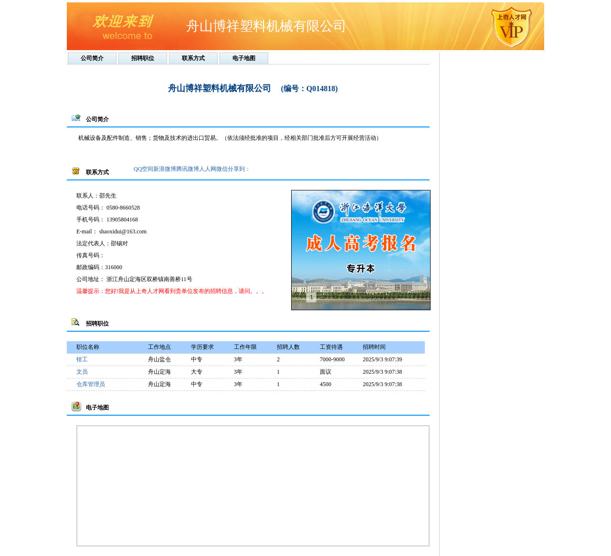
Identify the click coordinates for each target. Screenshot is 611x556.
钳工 (82, 359)
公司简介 (92, 58)
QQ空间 (143, 169)
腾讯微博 (187, 169)
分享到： (239, 169)
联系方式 (193, 58)
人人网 (207, 169)
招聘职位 (142, 58)
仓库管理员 (90, 384)
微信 (222, 169)
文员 (82, 371)
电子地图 (243, 58)
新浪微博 (164, 169)
